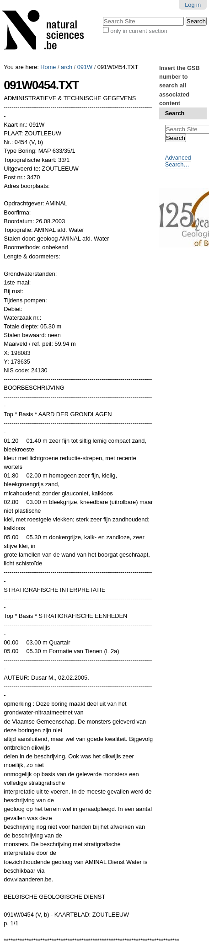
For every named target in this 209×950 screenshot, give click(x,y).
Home (48, 67)
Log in (193, 4)
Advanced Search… (178, 161)
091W (84, 67)
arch (66, 67)
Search (175, 113)
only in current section (138, 30)
